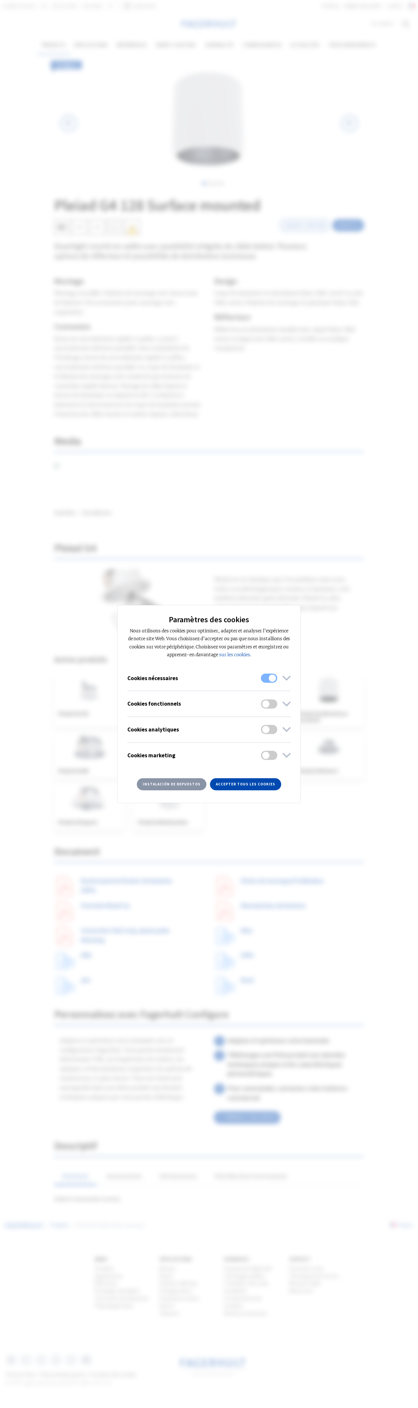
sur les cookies (234, 655)
